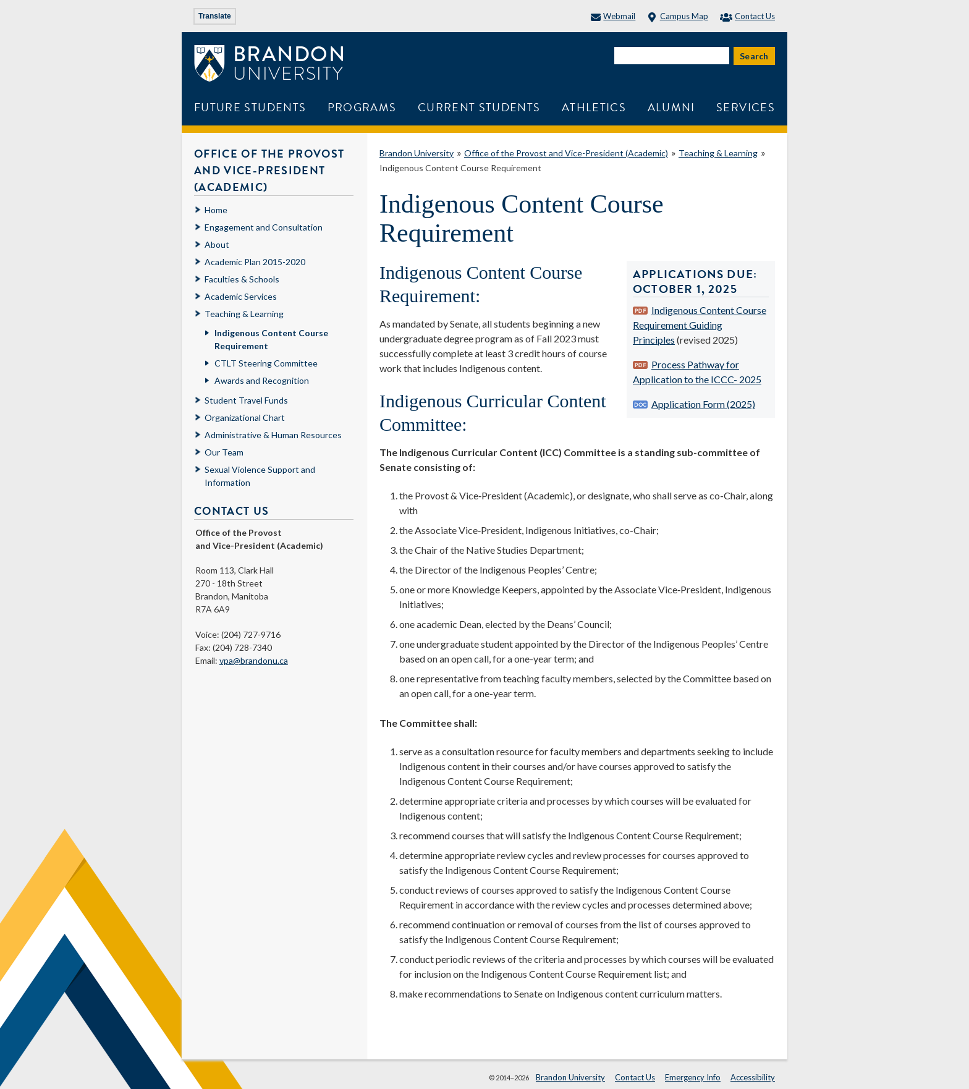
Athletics (594, 107)
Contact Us (747, 16)
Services (745, 107)
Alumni (671, 107)
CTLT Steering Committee (266, 363)
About (217, 244)
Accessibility (752, 1077)
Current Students (479, 107)
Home (216, 210)
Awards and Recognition (261, 380)
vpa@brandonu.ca (253, 660)
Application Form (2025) (703, 404)
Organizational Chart (245, 417)
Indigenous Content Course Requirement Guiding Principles (699, 324)
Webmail (613, 16)
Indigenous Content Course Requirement (460, 168)
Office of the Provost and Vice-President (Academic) (566, 153)
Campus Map (677, 16)
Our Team (224, 452)
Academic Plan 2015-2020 (255, 261)
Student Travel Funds (246, 400)
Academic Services (241, 296)
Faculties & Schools (242, 279)
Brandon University (416, 153)
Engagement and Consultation (264, 227)
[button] (946, 1066)
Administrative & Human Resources (273, 435)
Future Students (250, 107)
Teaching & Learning (718, 153)
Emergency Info (693, 1077)
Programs (362, 107)
